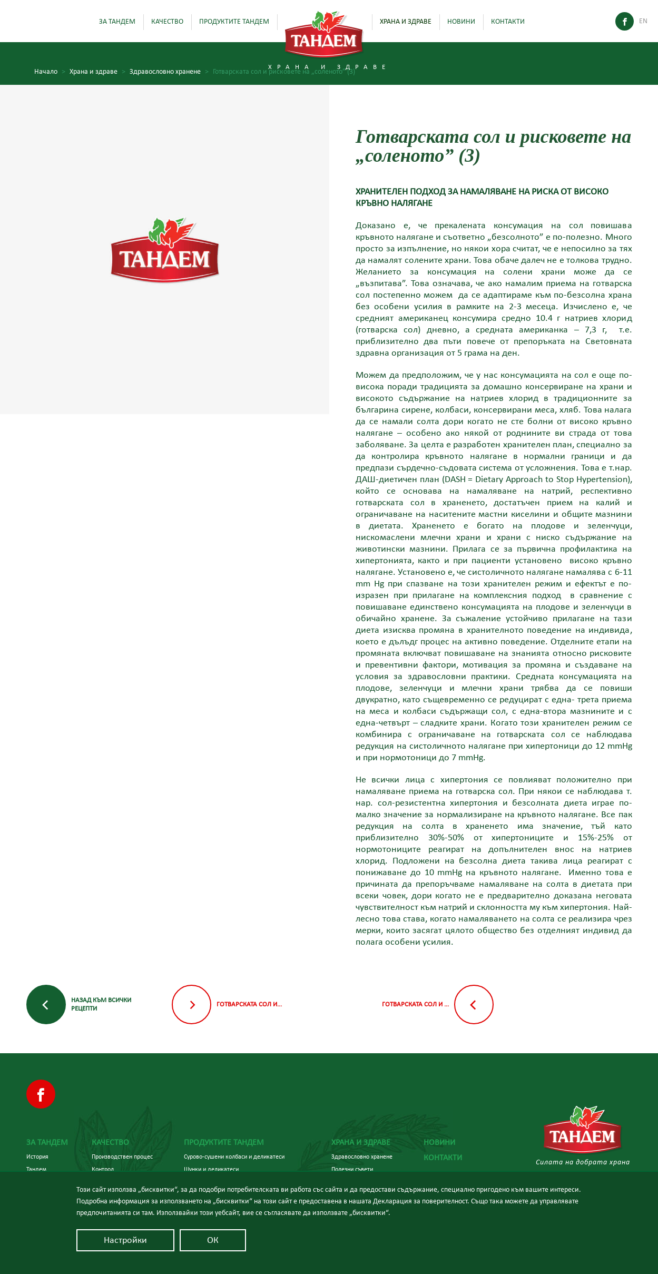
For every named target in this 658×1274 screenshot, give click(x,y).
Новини (461, 21)
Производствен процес (122, 1156)
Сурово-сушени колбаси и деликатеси (234, 1156)
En (643, 21)
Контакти (508, 21)
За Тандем (117, 21)
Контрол (103, 1169)
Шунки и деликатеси (211, 1169)
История (37, 1156)
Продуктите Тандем (234, 21)
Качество (167, 21)
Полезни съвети (352, 1169)
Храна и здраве (405, 21)
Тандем (36, 1169)
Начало (49, 71)
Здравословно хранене (169, 71)
